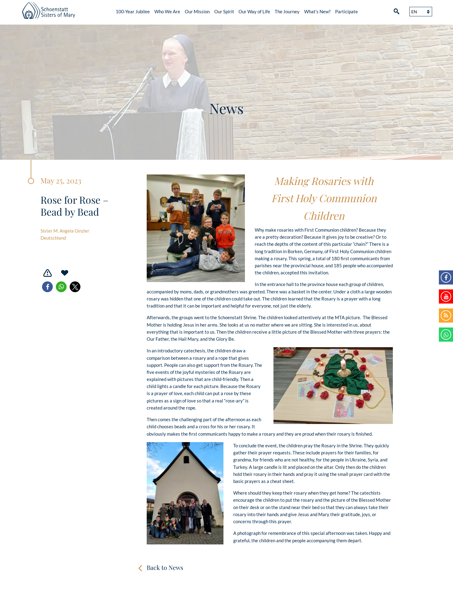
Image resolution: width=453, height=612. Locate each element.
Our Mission (197, 9)
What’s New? (317, 9)
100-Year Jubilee (133, 9)
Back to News (165, 567)
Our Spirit (224, 9)
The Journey (287, 9)
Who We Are (167, 9)
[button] (47, 286)
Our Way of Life (254, 9)
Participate (346, 9)
